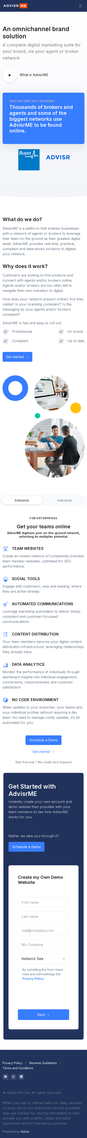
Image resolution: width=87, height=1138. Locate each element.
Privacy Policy (33, 978)
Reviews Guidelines (43, 1063)
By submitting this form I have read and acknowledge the (42, 974)
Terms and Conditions (18, 1068)
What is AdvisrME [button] (25, 75)
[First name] (43, 902)
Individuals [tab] (64, 500)
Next (43, 1015)
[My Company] (43, 944)
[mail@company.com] (43, 930)
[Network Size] (43, 958)
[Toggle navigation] (80, 6)
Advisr (25, 1131)
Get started (17, 357)
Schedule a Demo (43, 740)
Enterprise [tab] (22, 500)
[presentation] (50, 994)
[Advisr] (15, 6)
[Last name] (43, 916)
